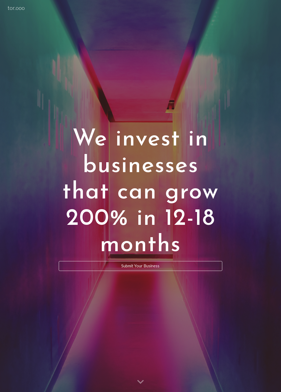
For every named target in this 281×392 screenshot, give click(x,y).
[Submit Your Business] (140, 266)
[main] (140, 191)
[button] (140, 382)
